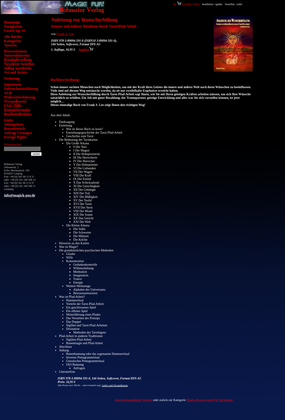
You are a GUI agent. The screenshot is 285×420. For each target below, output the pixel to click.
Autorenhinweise (17, 55)
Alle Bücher (13, 37)
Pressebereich (14, 128)
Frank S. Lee (65, 34)
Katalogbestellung (18, 60)
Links (8, 120)
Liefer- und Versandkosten (115, 385)
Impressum (12, 84)
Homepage (12, 22)
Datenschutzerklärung (21, 89)
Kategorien (12, 41)
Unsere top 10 (14, 31)
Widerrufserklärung (19, 97)
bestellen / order (234, 4)
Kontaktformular (17, 110)
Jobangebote (13, 124)
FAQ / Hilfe (13, 106)
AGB (8, 93)
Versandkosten (15, 101)
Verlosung (11, 78)
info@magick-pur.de (19, 195)
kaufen (86, 49)
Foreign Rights (15, 137)
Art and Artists (15, 72)
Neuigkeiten (13, 26)
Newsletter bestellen (19, 64)
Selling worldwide (17, 68)
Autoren (10, 45)
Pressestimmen (15, 51)
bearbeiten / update (212, 4)
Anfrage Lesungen (18, 133)
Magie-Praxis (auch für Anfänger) (209, 400)
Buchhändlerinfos (17, 114)
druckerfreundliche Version (133, 400)
